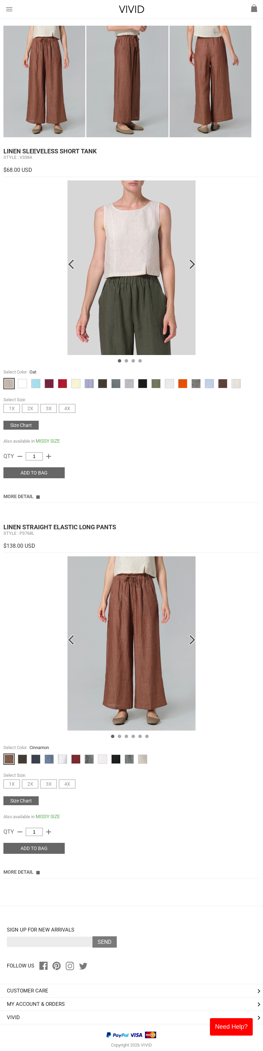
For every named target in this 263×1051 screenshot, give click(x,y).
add (49, 456)
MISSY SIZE (48, 441)
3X (49, 408)
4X (67, 408)
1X (12, 408)
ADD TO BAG (34, 473)
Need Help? (231, 1026)
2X (30, 408)
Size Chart (21, 425)
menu (9, 9)
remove (20, 456)
